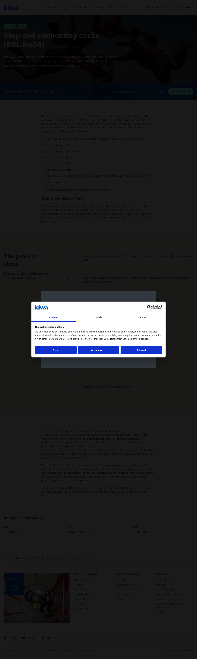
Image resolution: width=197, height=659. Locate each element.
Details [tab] (98, 317)
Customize (98, 350)
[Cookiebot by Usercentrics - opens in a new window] (149, 307)
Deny (55, 350)
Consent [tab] (53, 317)
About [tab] (143, 317)
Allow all (141, 350)
